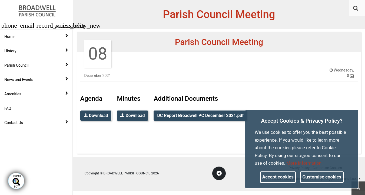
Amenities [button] (36, 93)
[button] (356, 8)
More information (303, 163)
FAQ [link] (7, 108)
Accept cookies (278, 177)
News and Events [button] (36, 79)
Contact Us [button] (36, 122)
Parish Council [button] (36, 65)
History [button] (36, 50)
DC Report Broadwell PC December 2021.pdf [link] (200, 115)
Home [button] (36, 36)
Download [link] (96, 115)
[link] (355, 8)
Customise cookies (322, 177)
